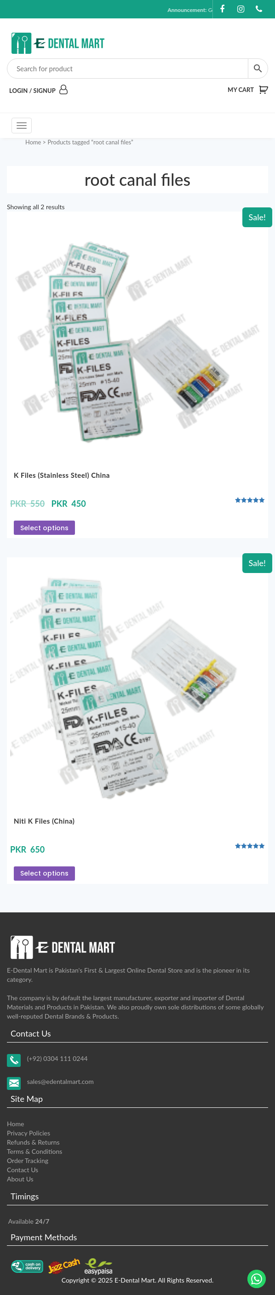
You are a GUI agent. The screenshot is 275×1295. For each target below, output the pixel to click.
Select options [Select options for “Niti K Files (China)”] (44, 873)
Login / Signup (38, 90)
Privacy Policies (28, 1133)
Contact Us (22, 1170)
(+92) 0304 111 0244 (57, 1058)
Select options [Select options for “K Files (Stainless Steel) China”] (44, 528)
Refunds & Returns (33, 1142)
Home (33, 142)
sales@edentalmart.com (60, 1081)
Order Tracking (27, 1160)
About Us (20, 1179)
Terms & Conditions (34, 1151)
